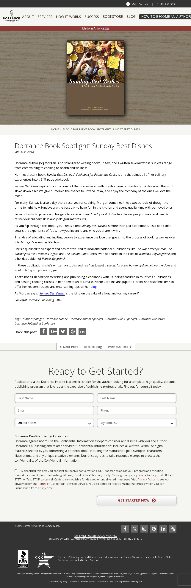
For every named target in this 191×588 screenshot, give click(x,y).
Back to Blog (93, 347)
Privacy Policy (146, 479)
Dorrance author (56, 319)
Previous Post (120, 347)
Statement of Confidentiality (109, 581)
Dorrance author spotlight (86, 319)
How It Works (68, 16)
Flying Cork (137, 581)
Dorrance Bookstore (152, 319)
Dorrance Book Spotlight (121, 319)
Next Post (69, 347)
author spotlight (33, 319)
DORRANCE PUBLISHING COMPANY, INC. (95, 535)
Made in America (93, 28)
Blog (131, 16)
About (28, 16)
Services (45, 16)
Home (55, 129)
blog (93, 287)
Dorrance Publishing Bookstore (35, 323)
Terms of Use (46, 483)
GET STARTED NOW (137, 500)
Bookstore (113, 16)
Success (92, 16)
